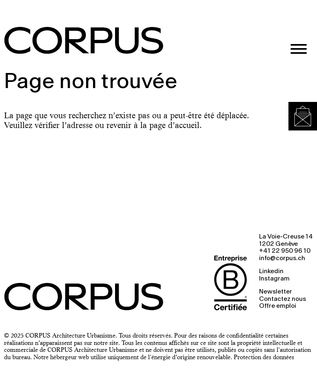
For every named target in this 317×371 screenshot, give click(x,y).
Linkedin (271, 271)
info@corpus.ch (282, 258)
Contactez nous (282, 299)
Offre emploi (277, 306)
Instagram (274, 279)
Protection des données (264, 357)
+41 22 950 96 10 (284, 251)
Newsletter (275, 292)
